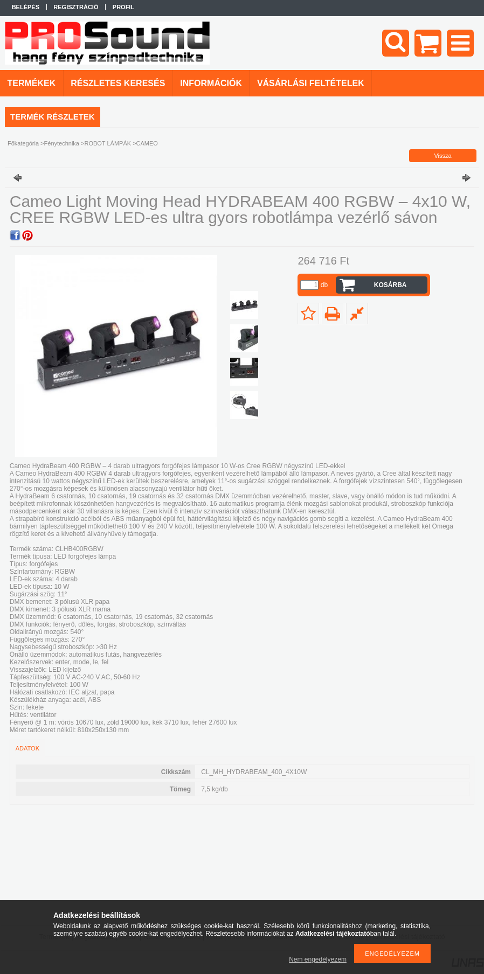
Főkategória (23, 143)
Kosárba (390, 285)
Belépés (25, 7)
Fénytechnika (61, 143)
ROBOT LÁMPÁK (107, 143)
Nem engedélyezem (318, 959)
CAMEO (147, 143)
